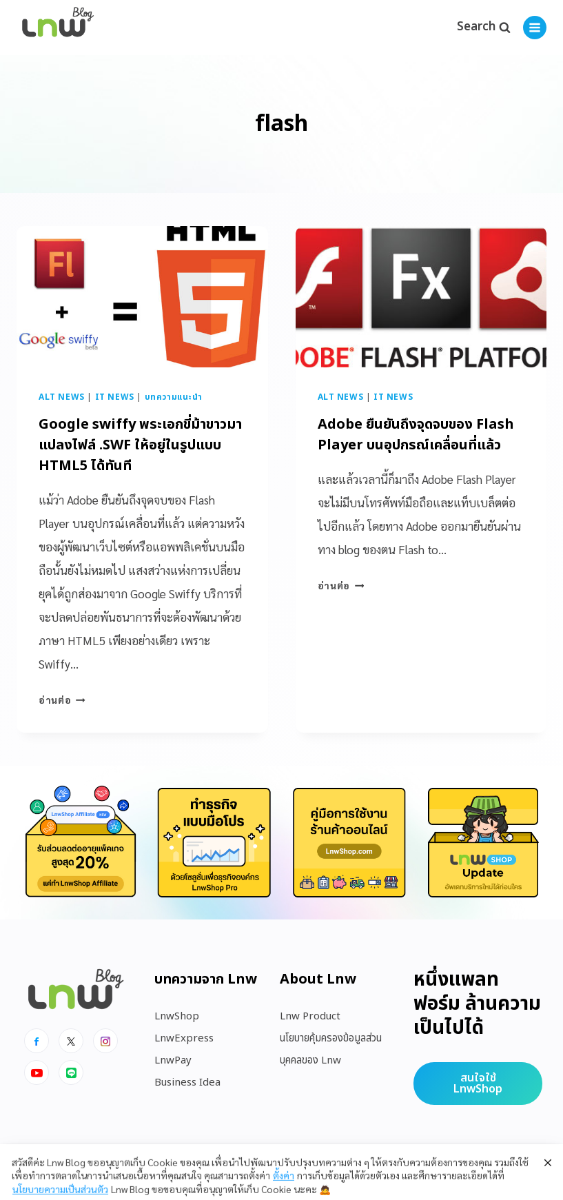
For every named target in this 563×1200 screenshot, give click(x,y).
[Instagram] (105, 1040)
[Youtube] (36, 1072)
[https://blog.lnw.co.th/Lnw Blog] (58, 28)
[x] (71, 1040)
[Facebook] (36, 1040)
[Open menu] (534, 27)
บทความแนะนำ (174, 397)
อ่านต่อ (62, 699)
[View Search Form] (483, 27)
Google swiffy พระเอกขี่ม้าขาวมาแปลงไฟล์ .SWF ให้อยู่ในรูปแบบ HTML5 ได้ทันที (140, 445)
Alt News (62, 397)
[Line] (71, 1072)
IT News (114, 397)
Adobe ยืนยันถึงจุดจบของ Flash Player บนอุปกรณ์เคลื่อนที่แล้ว (416, 435)
